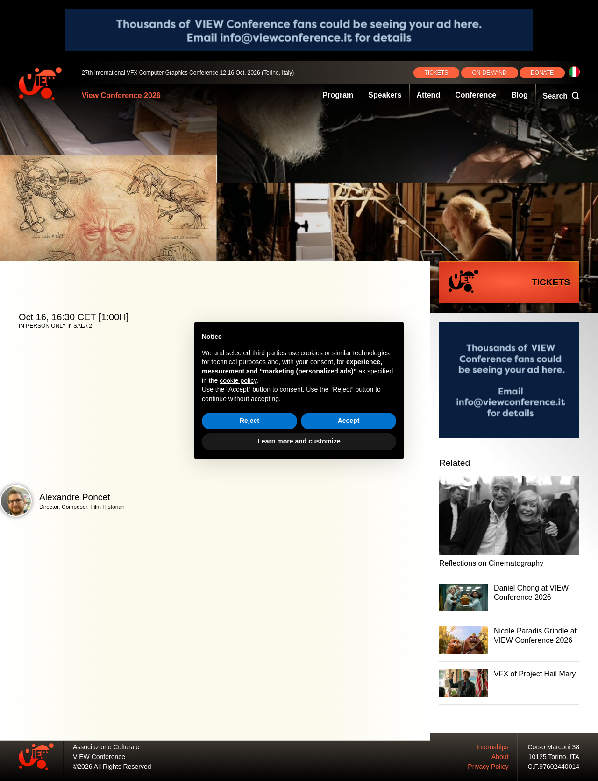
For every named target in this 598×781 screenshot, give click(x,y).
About (500, 756)
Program (338, 95)
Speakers (384, 95)
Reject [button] (249, 420)
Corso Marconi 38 (554, 747)
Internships (492, 747)
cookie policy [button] (238, 380)
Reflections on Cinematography (491, 563)
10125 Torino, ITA (553, 756)
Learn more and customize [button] (298, 441)
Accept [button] (349, 420)
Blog (519, 95)
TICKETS (436, 73)
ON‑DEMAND (489, 73)
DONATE (542, 73)
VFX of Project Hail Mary (535, 674)
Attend (429, 95)
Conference (475, 95)
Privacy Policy (488, 766)
